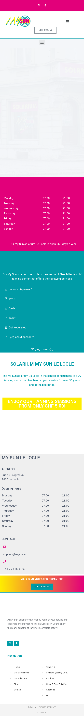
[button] (67, 21)
